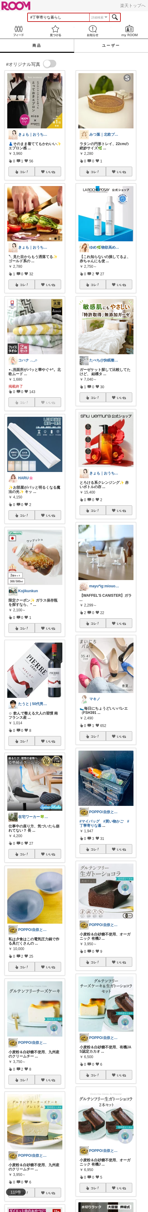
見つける (55, 30)
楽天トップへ (133, 5)
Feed (18, 30)
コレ (24, 171)
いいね (50, 171)
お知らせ (92, 30)
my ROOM (129, 30)
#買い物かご (113, 821)
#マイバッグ (90, 821)
